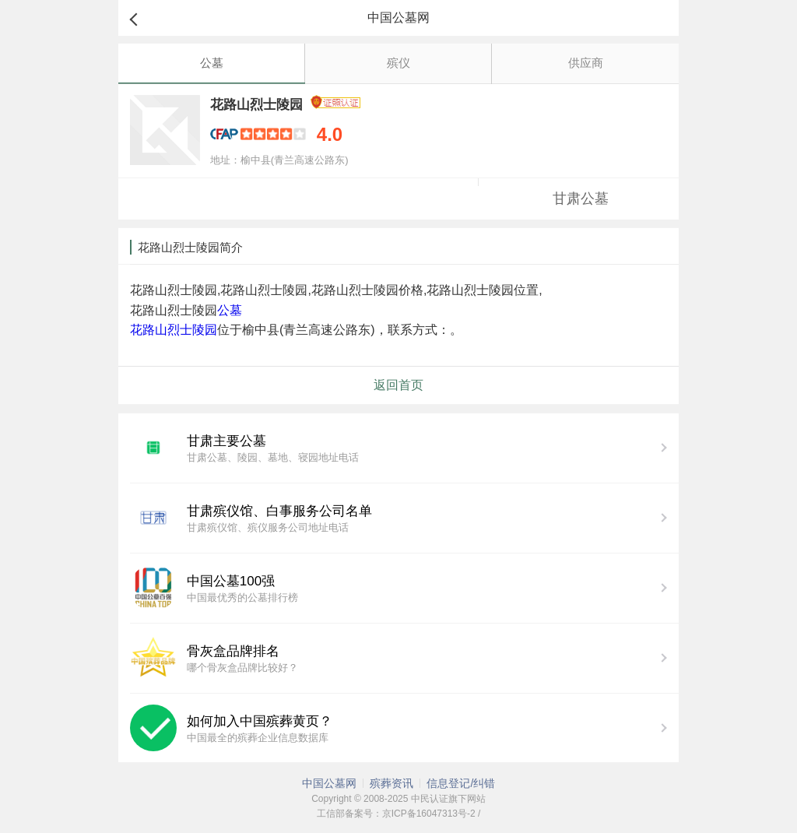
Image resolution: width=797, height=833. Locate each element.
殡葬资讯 (391, 783)
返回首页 (398, 385)
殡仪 (398, 62)
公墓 (211, 62)
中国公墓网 (329, 783)
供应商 (585, 62)
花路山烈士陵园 (173, 329)
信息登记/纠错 (461, 783)
